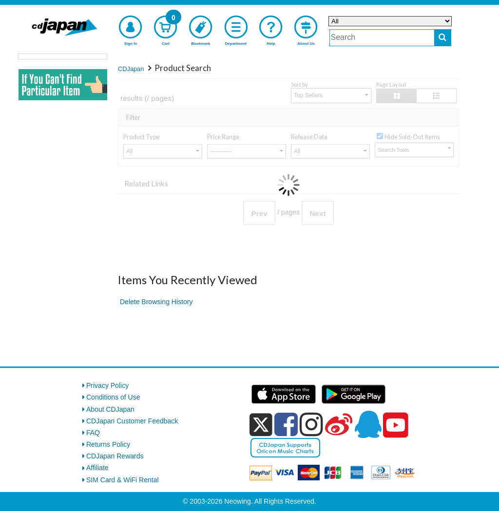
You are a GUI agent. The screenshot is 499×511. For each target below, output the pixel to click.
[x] (261, 425)
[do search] (442, 37)
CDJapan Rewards (115, 456)
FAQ (93, 433)
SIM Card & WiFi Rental (122, 480)
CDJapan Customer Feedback (132, 421)
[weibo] (338, 424)
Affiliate (97, 468)
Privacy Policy (107, 385)
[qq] (368, 424)
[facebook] (286, 424)
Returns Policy (108, 444)
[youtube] (395, 425)
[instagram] (311, 424)
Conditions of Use (113, 397)
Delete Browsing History (156, 302)
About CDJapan (110, 409)
